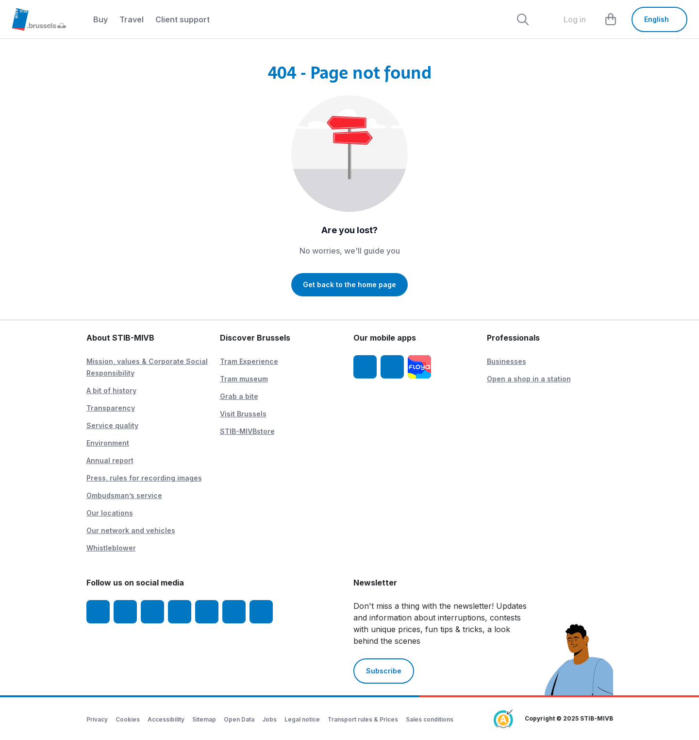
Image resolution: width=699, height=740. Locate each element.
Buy (100, 19)
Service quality (112, 425)
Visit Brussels (243, 414)
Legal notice (302, 719)
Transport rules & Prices (363, 719)
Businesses (506, 361)
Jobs (269, 719)
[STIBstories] (261, 611)
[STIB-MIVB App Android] (392, 367)
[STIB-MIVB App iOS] (365, 367)
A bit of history (111, 390)
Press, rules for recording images (144, 478)
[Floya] (419, 367)
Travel (131, 19)
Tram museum (244, 379)
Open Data (239, 719)
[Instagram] (125, 611)
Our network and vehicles (130, 530)
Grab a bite (239, 396)
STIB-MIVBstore (247, 431)
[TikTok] (206, 611)
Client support (182, 19)
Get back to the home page (349, 284)
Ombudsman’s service (124, 495)
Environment (107, 443)
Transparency (110, 408)
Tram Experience (249, 361)
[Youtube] (152, 611)
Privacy (97, 719)
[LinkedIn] (179, 611)
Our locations (109, 513)
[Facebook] (98, 611)
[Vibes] (234, 611)
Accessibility (166, 719)
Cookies (128, 719)
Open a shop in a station (529, 379)
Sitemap (204, 719)
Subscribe (383, 671)
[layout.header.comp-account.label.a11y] (567, 19)
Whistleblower (111, 548)
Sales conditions (429, 719)
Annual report (109, 460)
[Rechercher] (523, 19)
